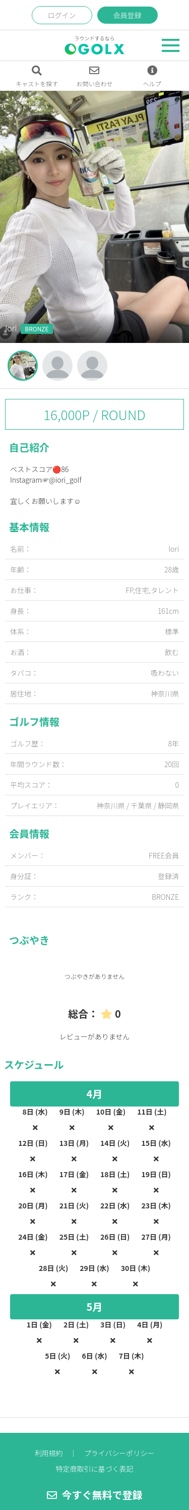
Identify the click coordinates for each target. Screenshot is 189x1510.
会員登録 (127, 15)
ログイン (62, 15)
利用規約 (49, 1453)
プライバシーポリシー (119, 1453)
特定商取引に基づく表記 (95, 1469)
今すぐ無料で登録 (95, 1494)
